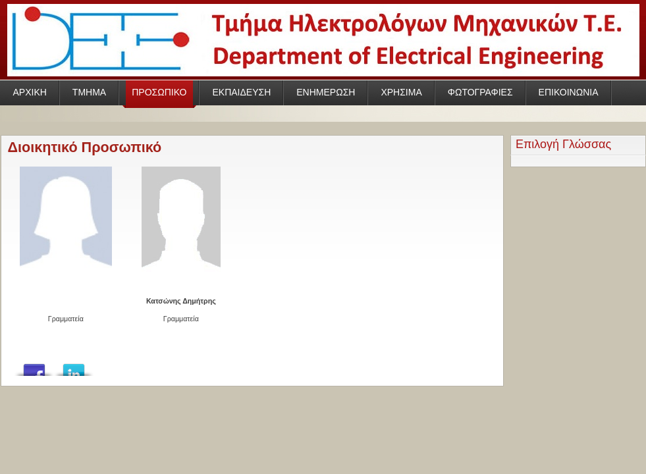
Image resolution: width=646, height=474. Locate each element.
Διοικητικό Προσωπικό (85, 147)
